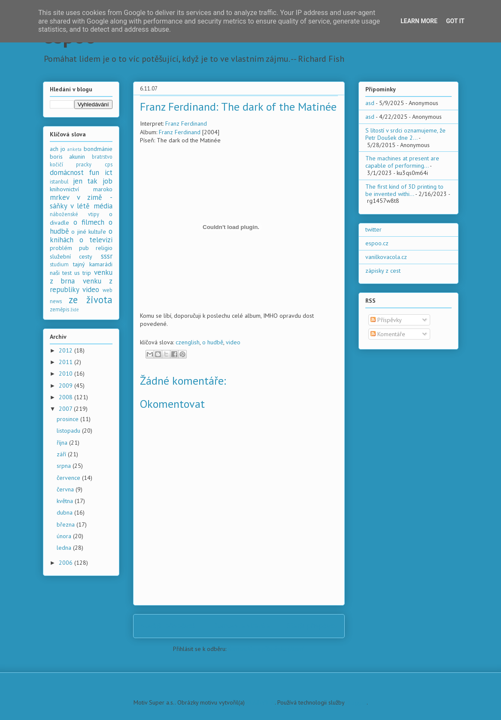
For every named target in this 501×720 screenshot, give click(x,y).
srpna (65, 466)
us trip (82, 273)
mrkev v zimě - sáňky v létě (81, 202)
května (66, 501)
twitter (373, 229)
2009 (66, 385)
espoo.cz (377, 243)
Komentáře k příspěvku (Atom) (266, 649)
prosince (68, 419)
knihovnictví (64, 189)
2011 (66, 362)
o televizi (95, 239)
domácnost (67, 172)
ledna (65, 547)
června (66, 489)
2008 (66, 397)
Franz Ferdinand (186, 123)
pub (84, 248)
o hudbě (212, 342)
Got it (455, 21)
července (69, 478)
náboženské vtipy (74, 214)
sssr (106, 256)
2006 (66, 562)
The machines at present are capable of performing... (402, 161)
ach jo (57, 149)
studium (59, 264)
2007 (66, 409)
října (63, 442)
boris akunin (67, 156)
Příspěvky (386, 320)
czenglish (188, 342)
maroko (102, 189)
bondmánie (98, 149)
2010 (66, 373)
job (107, 181)
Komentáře (387, 334)
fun (94, 172)
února (65, 536)
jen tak (85, 181)
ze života (90, 299)
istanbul (59, 181)
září (62, 454)
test (67, 273)
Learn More (419, 21)
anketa (74, 149)
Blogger (356, 702)
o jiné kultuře (88, 231)
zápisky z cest (383, 270)
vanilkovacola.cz (386, 257)
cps (108, 164)
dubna (65, 512)
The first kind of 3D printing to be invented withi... (404, 190)
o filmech (88, 222)
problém (61, 248)
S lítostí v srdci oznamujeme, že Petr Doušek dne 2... (405, 134)
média (103, 206)
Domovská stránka (241, 625)
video (233, 342)
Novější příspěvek (168, 625)
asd (369, 103)
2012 (66, 350)
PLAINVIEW (260, 702)
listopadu (69, 430)
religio (104, 248)
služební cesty (71, 256)
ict (108, 172)
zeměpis (59, 309)
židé (74, 310)
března (66, 524)
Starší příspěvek (312, 625)
